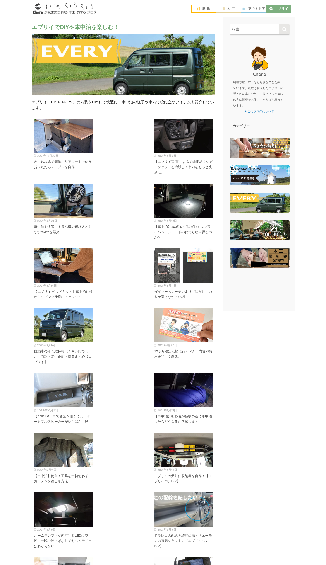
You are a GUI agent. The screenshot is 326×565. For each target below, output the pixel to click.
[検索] (284, 29)
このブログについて (259, 111)
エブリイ (278, 9)
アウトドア (253, 9)
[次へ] (132, 499)
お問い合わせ (178, 553)
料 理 (203, 9)
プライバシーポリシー (153, 553)
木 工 (229, 9)
